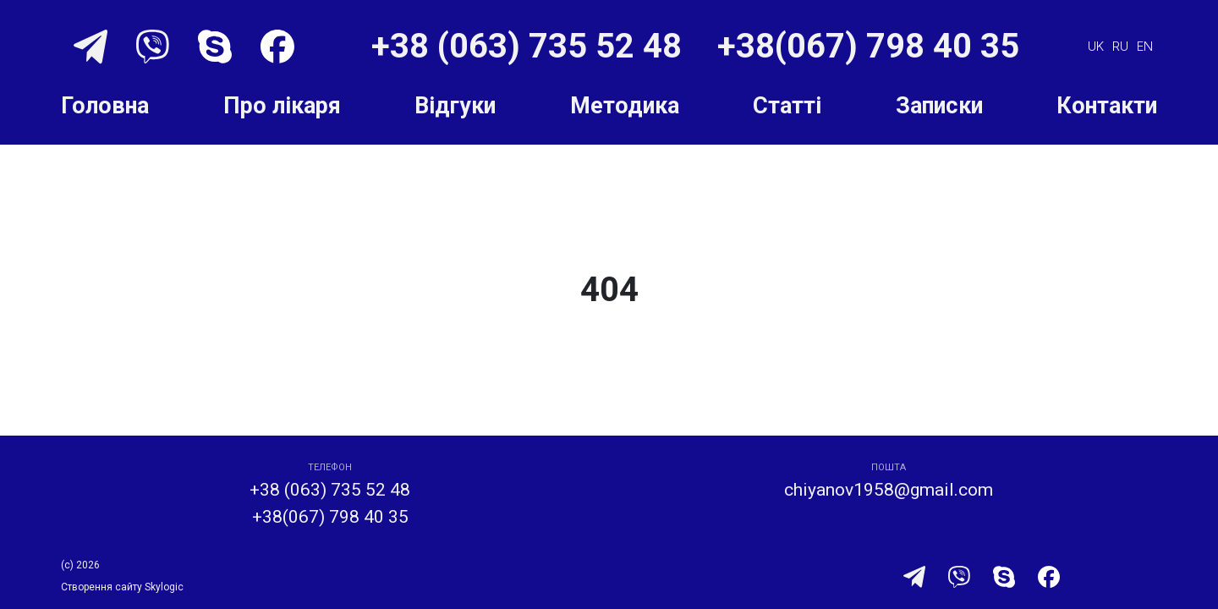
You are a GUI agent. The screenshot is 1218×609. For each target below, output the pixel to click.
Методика (624, 105)
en (1145, 46)
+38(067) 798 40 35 (868, 46)
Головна (105, 105)
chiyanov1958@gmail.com (888, 490)
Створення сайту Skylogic (122, 587)
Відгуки (455, 105)
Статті (787, 105)
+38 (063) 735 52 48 (530, 46)
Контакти (1106, 105)
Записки (939, 105)
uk (1096, 46)
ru (1120, 46)
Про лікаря (282, 105)
